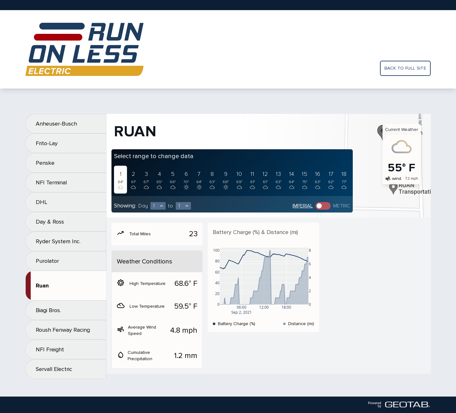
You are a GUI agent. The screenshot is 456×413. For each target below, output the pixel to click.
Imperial (303, 206)
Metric (341, 206)
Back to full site (405, 68)
